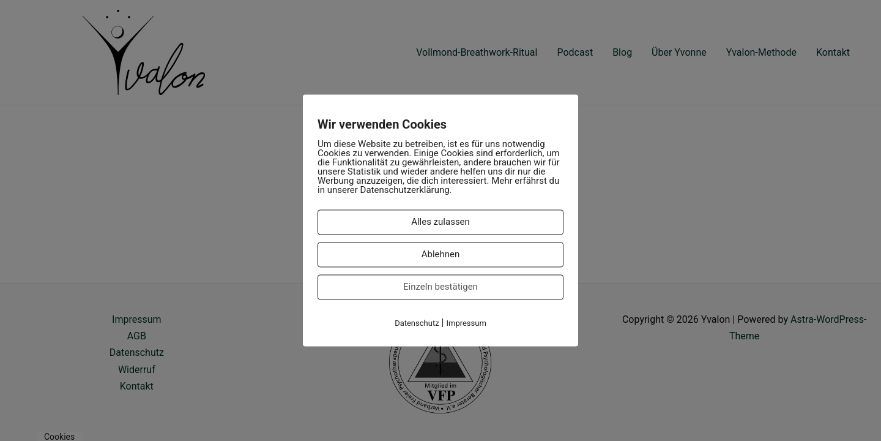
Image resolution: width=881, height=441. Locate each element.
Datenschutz (417, 323)
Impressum (466, 323)
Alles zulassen (440, 221)
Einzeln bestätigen (440, 286)
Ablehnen (441, 254)
